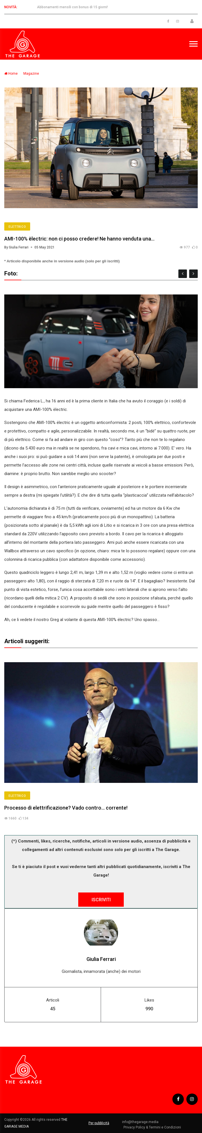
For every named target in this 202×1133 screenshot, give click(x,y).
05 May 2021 (44, 247)
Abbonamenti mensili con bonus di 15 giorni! (72, 7)
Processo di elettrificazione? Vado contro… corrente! (65, 808)
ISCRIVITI (101, 899)
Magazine (31, 74)
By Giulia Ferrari (16, 247)
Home (11, 74)
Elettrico (17, 226)
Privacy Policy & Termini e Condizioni (152, 1127)
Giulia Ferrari (101, 959)
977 (185, 247)
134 (23, 818)
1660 (10, 818)
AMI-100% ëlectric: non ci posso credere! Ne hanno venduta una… (79, 239)
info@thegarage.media (140, 1122)
